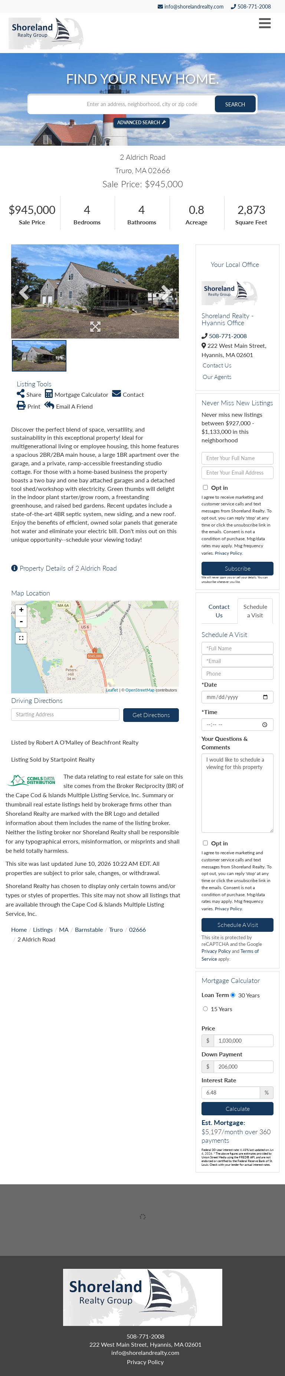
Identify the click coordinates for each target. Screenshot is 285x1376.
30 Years (245, 995)
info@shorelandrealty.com (191, 6)
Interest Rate (219, 1079)
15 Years (217, 1008)
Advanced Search (138, 122)
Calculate (238, 1108)
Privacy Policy (228, 553)
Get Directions (151, 714)
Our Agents (217, 376)
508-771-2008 (251, 6)
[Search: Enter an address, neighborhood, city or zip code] (142, 103)
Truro (116, 929)
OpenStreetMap (139, 689)
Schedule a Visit (255, 610)
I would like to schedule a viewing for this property (237, 793)
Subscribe (237, 568)
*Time (209, 711)
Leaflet (112, 689)
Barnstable (89, 929)
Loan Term (215, 994)
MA (64, 929)
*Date (209, 684)
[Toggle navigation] (265, 24)
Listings (43, 929)
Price (208, 1028)
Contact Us (217, 365)
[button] (235, 103)
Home (19, 929)
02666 (137, 929)
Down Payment (222, 1053)
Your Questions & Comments (225, 742)
